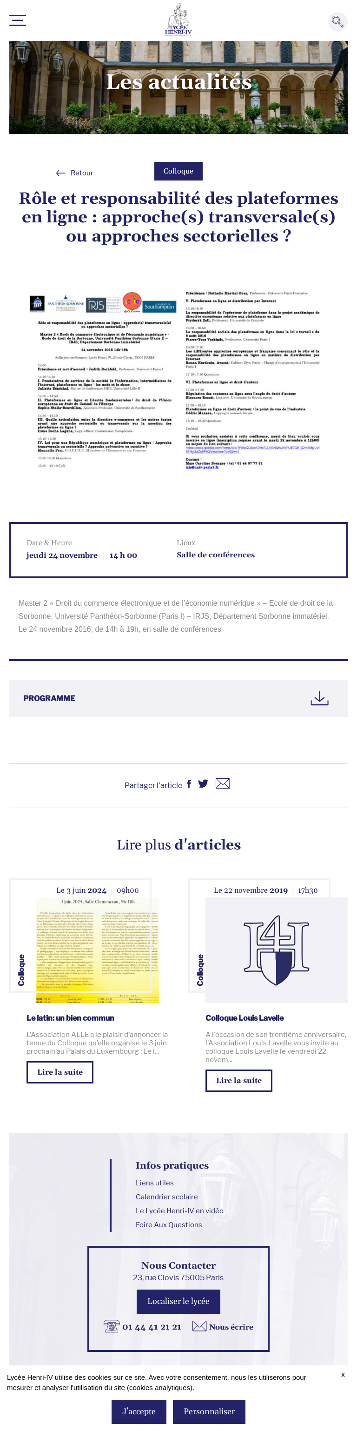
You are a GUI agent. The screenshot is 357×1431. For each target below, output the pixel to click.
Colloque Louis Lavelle (244, 1018)
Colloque (178, 171)
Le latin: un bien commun (70, 1018)
